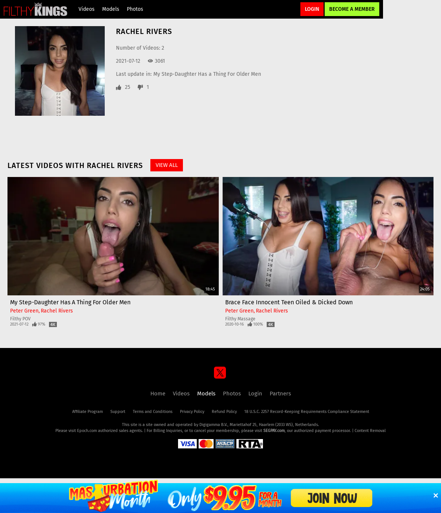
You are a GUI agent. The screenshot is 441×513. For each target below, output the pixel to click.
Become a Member (352, 9)
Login (312, 9)
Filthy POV (20, 318)
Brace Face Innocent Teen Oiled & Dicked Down (289, 302)
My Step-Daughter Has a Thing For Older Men (207, 74)
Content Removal (370, 430)
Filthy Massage (240, 318)
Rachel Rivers (57, 311)
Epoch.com (87, 430)
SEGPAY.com (274, 430)
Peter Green (24, 311)
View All (167, 165)
